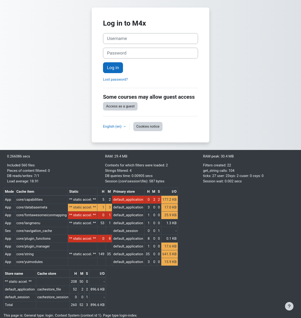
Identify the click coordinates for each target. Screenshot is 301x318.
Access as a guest (120, 106)
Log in (113, 67)
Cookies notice (148, 126)
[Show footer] (289, 306)
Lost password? (115, 79)
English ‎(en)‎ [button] (113, 126)
